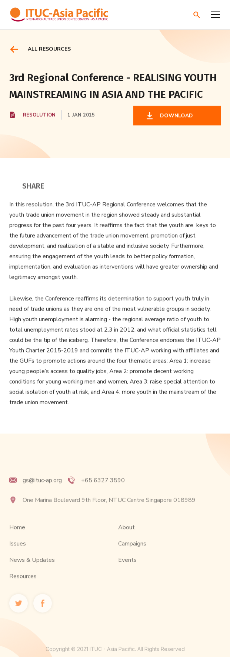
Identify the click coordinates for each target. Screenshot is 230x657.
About (126, 535)
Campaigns (132, 551)
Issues (17, 551)
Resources (23, 584)
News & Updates (32, 567)
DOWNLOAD (175, 116)
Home (17, 535)
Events (127, 567)
